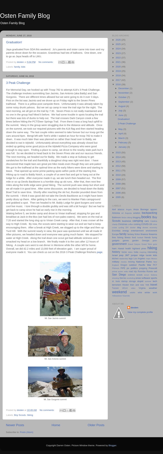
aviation (136, 213)
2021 (118, 62)
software (145, 278)
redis (126, 271)
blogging (137, 217)
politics (134, 268)
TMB (147, 285)
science (131, 275)
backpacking (149, 212)
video (133, 288)
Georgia (145, 240)
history (116, 251)
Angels (129, 209)
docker (132, 227)
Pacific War (145, 265)
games (126, 240)
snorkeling (131, 278)
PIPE (123, 268)
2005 (118, 197)
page (99, 252)
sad (155, 271)
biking (129, 217)
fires (114, 237)
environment (151, 231)
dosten (134, 307)
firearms (153, 234)
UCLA (125, 288)
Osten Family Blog (25, 15)
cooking (137, 224)
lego (131, 258)
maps (148, 259)
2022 (118, 57)
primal (114, 271)
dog (139, 227)
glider (155, 241)
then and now (137, 285)
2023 (118, 53)
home (124, 252)
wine (140, 292)
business (126, 221)
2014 (118, 157)
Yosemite (126, 296)
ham (114, 248)
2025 (118, 44)
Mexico (154, 259)
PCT (155, 265)
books (146, 217)
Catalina (153, 221)
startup (124, 281)
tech (155, 281)
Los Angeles (139, 258)
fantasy (130, 234)
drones (145, 227)
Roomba (142, 271)
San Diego (119, 274)
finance (144, 234)
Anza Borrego (141, 209)
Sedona (154, 275)
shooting (115, 278)
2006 (118, 193)
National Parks (144, 261)
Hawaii (121, 248)
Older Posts (96, 425)
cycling (121, 227)
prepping (143, 268)
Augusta (128, 213)
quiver (120, 271)
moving (131, 262)
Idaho (130, 252)
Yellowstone (117, 296)
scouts (139, 275)
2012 (118, 166)
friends (147, 237)
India (136, 252)
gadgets (115, 240)
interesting (152, 252)
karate (149, 255)
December (124, 88)
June (121, 115)
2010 (118, 175)
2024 (118, 48)
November (124, 93)
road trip (133, 271)
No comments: (46, 62)
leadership (124, 259)
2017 (118, 80)
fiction (137, 234)
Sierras (123, 278)
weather (153, 288)
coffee (130, 224)
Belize (124, 217)
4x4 (114, 209)
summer (148, 281)
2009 (118, 179)
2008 (118, 184)
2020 (118, 66)
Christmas (122, 224)
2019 (118, 71)
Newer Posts (15, 425)
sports (154, 278)
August (122, 106)
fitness (128, 237)
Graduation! (14, 42)
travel (153, 284)
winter (147, 292)
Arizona (116, 213)
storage (132, 281)
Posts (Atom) (26, 432)
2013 (118, 161)
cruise (114, 227)
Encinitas (116, 231)
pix (128, 268)
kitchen (115, 258)
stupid (140, 281)
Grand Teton (146, 244)
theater (125, 285)
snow (138, 278)
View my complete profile (140, 312)
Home (56, 425)
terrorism (116, 285)
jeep (121, 255)
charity (114, 224)
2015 (118, 152)
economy (153, 227)
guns (155, 244)
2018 (118, 75)
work (155, 292)
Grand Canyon (134, 244)
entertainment (137, 231)
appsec (153, 209)
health (128, 248)
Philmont (115, 268)
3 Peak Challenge (18, 83)
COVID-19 (146, 224)
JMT (127, 255)
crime (155, 224)
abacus (121, 209)
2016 (118, 84)
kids (23, 67)
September (124, 102)
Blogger (112, 445)
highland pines (139, 248)
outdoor (133, 265)
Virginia (142, 288)
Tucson (115, 288)
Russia (150, 271)
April (121, 133)
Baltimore (116, 217)
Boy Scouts (20, 415)
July (120, 110)
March (121, 138)
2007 (118, 188)
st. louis (116, 281)
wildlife (132, 293)
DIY (127, 227)
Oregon (123, 265)
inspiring (143, 252)
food (134, 237)
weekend (119, 292)
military (115, 261)
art (122, 213)
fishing (120, 237)
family (17, 67)
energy (126, 231)
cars (146, 221)
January (122, 147)
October (122, 97)
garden (135, 240)
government (119, 243)
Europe (115, 234)
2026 (118, 40)
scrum (146, 275)
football (140, 238)
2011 (118, 170)
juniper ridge (137, 255)
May (120, 129)
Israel (115, 255)
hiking (30, 415)
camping (138, 220)
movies (124, 262)
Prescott (153, 268)
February (123, 142)
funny (154, 237)
